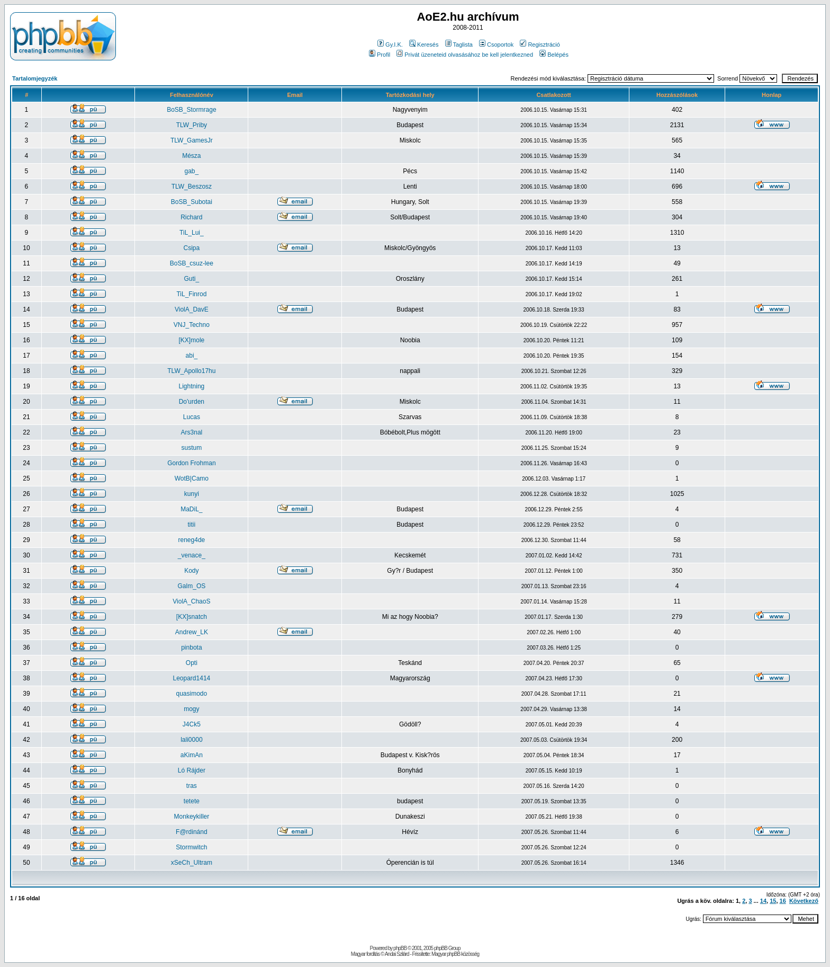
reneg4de (191, 540)
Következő (803, 901)
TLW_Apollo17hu (191, 371)
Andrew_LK (191, 632)
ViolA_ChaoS (191, 601)
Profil (379, 54)
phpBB (400, 948)
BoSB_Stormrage (191, 109)
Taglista (459, 44)
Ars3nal (192, 432)
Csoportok (496, 44)
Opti (191, 663)
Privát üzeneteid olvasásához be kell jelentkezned (464, 54)
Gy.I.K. (390, 44)
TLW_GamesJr (191, 140)
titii (192, 524)
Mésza (191, 155)
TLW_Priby (191, 125)
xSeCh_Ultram (191, 862)
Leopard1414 (192, 678)
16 (783, 901)
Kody (191, 570)
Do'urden (191, 401)
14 (763, 901)
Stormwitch (191, 847)
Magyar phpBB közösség (455, 954)
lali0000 (191, 739)
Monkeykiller (192, 816)
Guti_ (192, 278)
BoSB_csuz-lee (191, 263)
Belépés (554, 54)
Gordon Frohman (191, 463)
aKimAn (192, 755)
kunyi (191, 494)
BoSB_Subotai (191, 202)
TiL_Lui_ (191, 232)
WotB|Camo (192, 478)
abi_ (192, 355)
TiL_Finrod (191, 294)
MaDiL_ (191, 509)
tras (191, 785)
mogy (191, 709)
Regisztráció (540, 44)
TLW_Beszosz (192, 186)
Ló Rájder (191, 770)
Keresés (423, 44)
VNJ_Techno (192, 325)
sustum (192, 447)
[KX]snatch (191, 616)
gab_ (192, 171)
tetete (192, 801)
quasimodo (192, 693)
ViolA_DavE (192, 309)
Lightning (192, 386)
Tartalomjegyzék (34, 78)
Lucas (191, 417)
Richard (191, 217)
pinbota (191, 647)
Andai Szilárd (397, 954)
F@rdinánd (192, 832)
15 (773, 901)
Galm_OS (192, 586)
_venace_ (191, 555)
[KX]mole (192, 340)
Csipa (192, 248)
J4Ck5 (192, 724)
